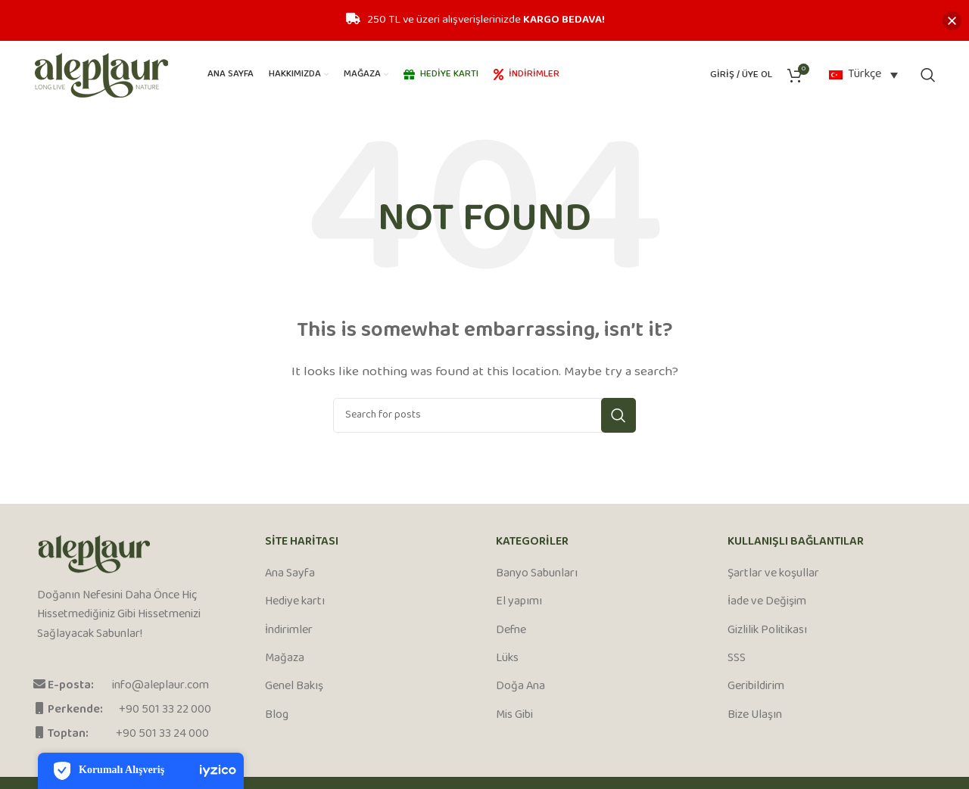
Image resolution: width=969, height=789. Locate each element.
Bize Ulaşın (755, 715)
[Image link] (94, 554)
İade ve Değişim (767, 602)
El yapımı (519, 602)
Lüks (507, 659)
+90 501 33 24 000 (162, 734)
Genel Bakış (294, 687)
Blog (276, 715)
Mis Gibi (514, 715)
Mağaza (284, 659)
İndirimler (289, 631)
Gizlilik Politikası (767, 631)
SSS (737, 659)
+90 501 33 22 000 (165, 710)
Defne (511, 631)
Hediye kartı (295, 602)
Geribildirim (756, 687)
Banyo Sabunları (537, 574)
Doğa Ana (520, 687)
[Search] (928, 75)
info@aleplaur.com (160, 686)
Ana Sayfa (290, 574)
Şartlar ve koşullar (773, 574)
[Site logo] (101, 75)
